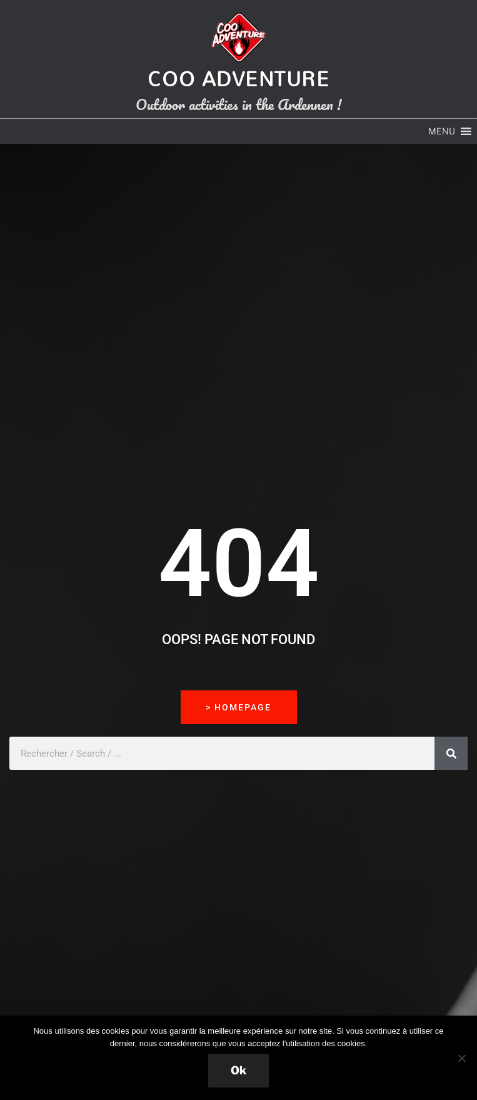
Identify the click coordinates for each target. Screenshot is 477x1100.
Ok (238, 1070)
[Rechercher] (451, 753)
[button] (441, 131)
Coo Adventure (239, 78)
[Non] (461, 1058)
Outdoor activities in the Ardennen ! (238, 104)
